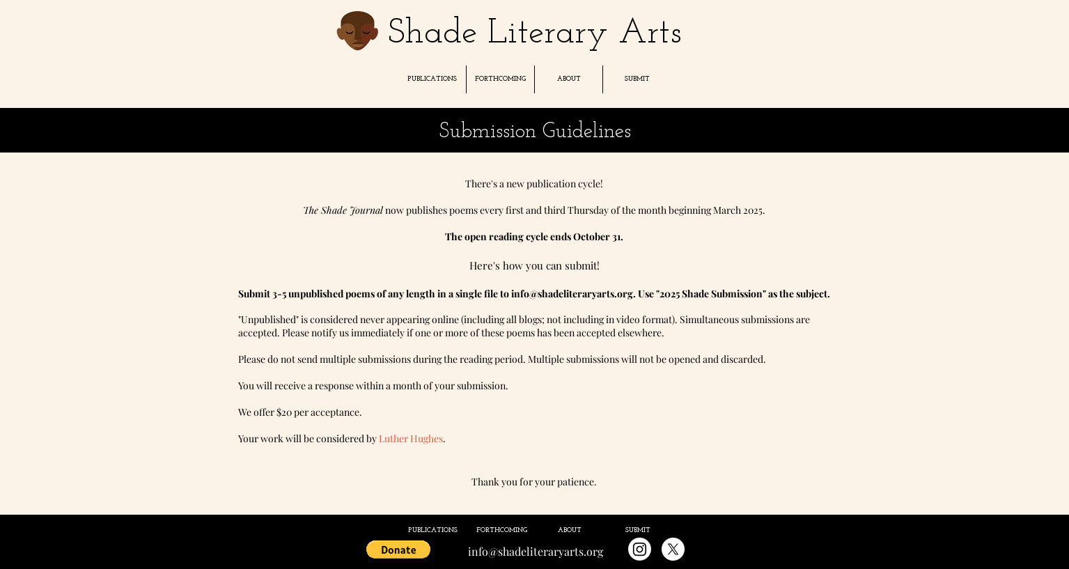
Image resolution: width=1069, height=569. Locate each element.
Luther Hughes (411, 438)
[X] (673, 549)
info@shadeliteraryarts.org (572, 293)
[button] (432, 79)
